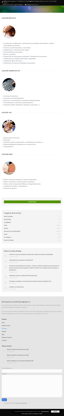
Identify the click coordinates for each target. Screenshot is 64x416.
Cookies (40, 413)
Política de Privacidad (33, 413)
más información (45, 411)
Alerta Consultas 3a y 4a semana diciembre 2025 (20, 360)
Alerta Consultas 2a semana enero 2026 (18, 349)
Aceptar (55, 411)
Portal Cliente (32, 202)
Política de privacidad (21, 403)
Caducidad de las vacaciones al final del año (21, 260)
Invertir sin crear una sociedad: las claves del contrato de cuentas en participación (31, 254)
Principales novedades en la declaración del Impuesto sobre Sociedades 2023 (30, 281)
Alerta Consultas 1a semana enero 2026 (18, 355)
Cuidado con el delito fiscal (16, 287)
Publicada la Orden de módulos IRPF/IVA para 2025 (23, 275)
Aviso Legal (24, 413)
